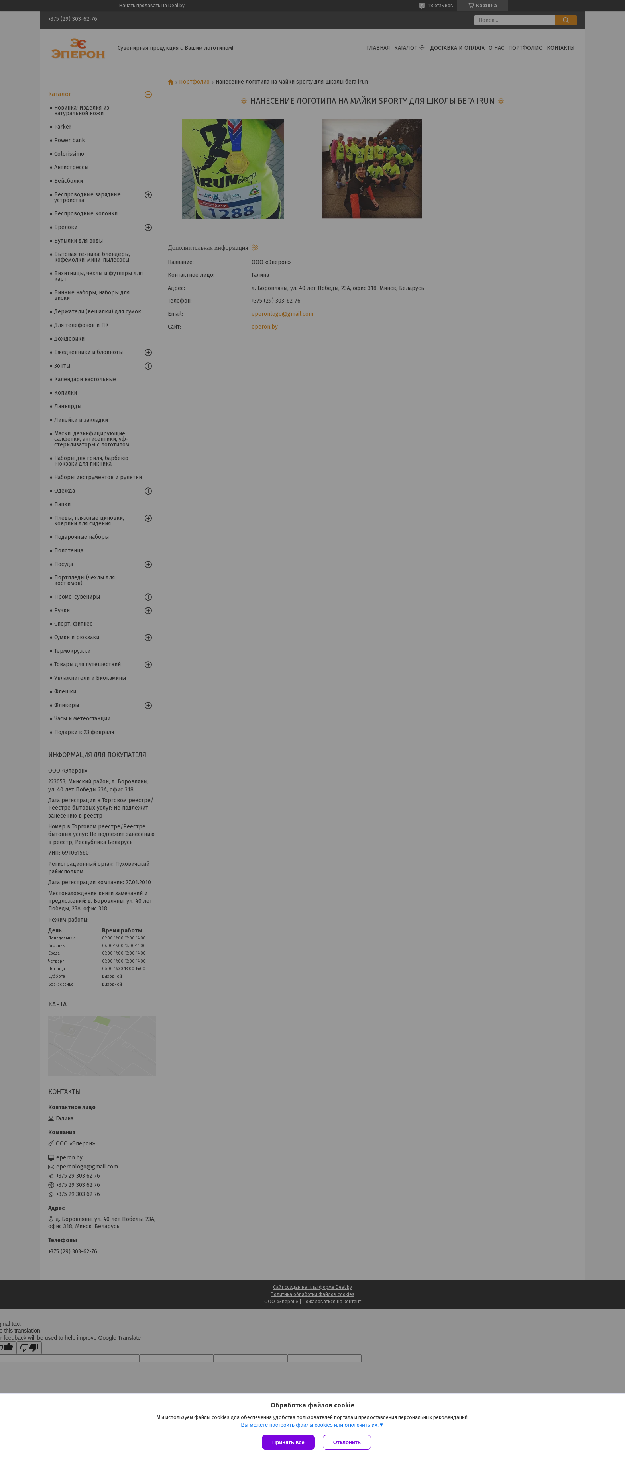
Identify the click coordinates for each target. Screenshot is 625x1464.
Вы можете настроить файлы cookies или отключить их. (310, 1425)
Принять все (288, 1442)
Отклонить (347, 1442)
